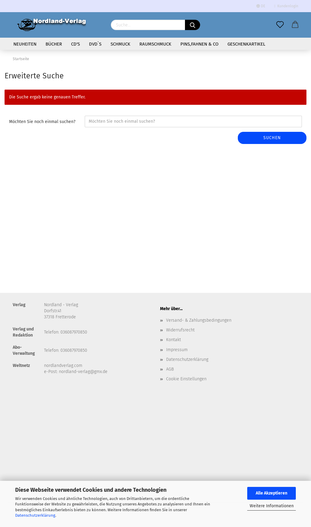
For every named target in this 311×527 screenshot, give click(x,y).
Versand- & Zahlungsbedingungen (198, 320)
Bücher (54, 44)
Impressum (177, 349)
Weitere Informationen (272, 505)
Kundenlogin (286, 6)
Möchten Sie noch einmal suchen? (42, 121)
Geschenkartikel (246, 44)
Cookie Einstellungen (186, 379)
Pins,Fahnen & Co (199, 44)
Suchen (272, 137)
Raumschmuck (155, 44)
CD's (75, 44)
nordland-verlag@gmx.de (83, 371)
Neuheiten (24, 44)
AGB (170, 369)
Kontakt (173, 339)
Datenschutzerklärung (35, 515)
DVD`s (95, 44)
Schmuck (120, 44)
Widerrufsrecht (180, 330)
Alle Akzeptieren (271, 493)
